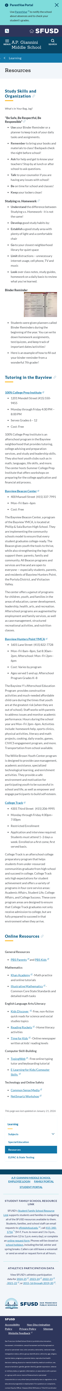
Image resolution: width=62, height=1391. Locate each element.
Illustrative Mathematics (28, 986)
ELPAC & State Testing (21, 1157)
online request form (18, 1240)
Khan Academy (21, 975)
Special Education (18, 1141)
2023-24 (36, 1278)
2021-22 (13, 1283)
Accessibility (12, 1324)
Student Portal (31, 1187)
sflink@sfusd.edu (29, 1227)
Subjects (13, 1134)
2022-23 (49, 1278)
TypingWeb (19, 1059)
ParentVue (22, 11)
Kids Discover (21, 1011)
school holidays (14, 1244)
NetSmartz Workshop (26, 1096)
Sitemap (48, 1328)
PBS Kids (42, 959)
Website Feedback (20, 1333)
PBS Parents (20, 959)
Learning (15, 58)
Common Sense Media (26, 1090)
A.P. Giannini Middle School (31, 1177)
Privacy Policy (27, 1328)
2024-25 (23, 1278)
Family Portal (44, 1181)
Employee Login (19, 1181)
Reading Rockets (22, 1027)
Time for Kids (20, 1038)
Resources (14, 1149)
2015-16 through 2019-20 (39, 1283)
